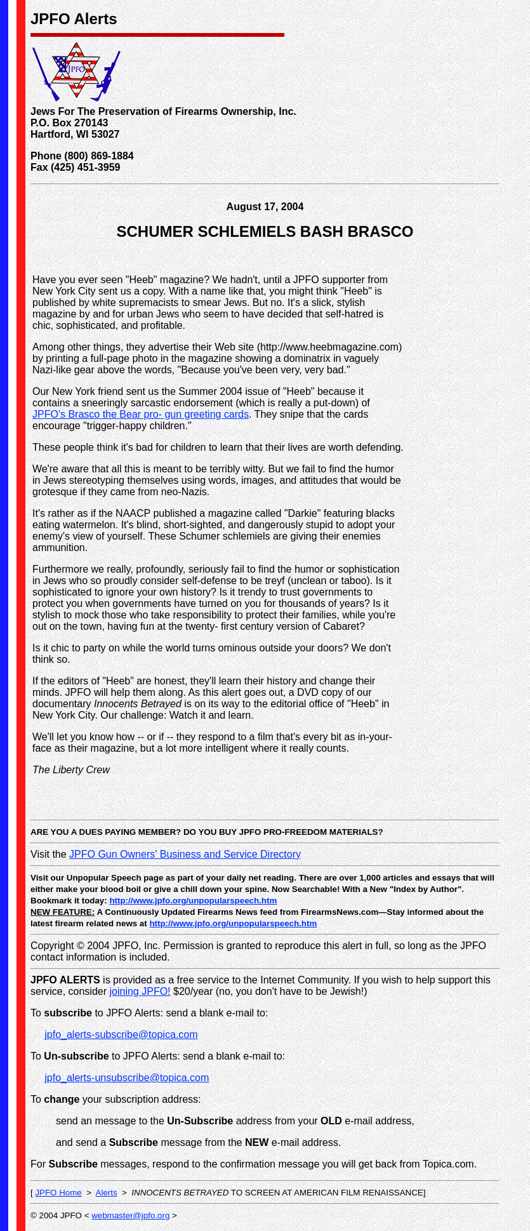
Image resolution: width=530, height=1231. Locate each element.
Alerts (106, 1192)
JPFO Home (58, 1192)
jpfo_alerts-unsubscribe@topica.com (126, 1077)
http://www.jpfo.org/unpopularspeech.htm (193, 900)
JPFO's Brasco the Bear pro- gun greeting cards (140, 414)
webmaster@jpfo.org (130, 1215)
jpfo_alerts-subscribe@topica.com (120, 1034)
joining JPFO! (140, 991)
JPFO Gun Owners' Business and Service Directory (185, 854)
